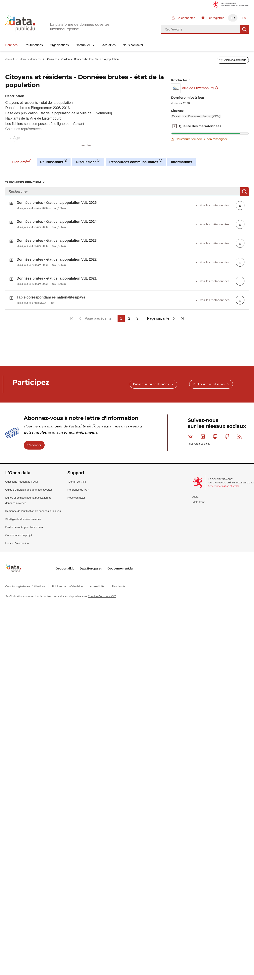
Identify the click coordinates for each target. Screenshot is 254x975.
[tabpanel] (127, 259)
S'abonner (34, 441)
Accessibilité (97, 582)
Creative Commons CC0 (102, 592)
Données (11, 45)
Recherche (244, 29)
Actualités (109, 45)
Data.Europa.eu (91, 565)
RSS (240, 432)
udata (195, 493)
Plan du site (118, 582)
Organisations (59, 45)
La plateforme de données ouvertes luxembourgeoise (80, 26)
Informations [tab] (181, 162)
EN (244, 18)
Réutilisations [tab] (53, 161)
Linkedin (203, 432)
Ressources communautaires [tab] (135, 161)
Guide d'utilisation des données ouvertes (28, 486)
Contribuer (83, 45)
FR (233, 18)
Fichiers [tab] (21, 161)
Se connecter (186, 18)
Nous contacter (133, 45)
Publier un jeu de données (151, 380)
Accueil (9, 59)
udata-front (198, 498)
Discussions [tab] (88, 161)
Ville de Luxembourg (200, 88)
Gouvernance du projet (18, 531)
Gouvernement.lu (120, 565)
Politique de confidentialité (67, 582)
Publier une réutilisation (209, 380)
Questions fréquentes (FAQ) (21, 478)
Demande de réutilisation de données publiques (33, 507)
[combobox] (200, 29)
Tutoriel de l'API (77, 478)
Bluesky (191, 432)
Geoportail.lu (65, 565)
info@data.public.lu (199, 440)
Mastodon (215, 432)
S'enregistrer (215, 18)
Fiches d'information (17, 539)
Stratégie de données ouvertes (23, 515)
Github (228, 432)
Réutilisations (34, 45)
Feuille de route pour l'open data (24, 523)
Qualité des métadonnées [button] (174, 126)
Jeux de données (31, 59)
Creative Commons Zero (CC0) (196, 116)
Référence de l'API (78, 486)
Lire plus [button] (85, 145)
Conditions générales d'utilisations (25, 582)
